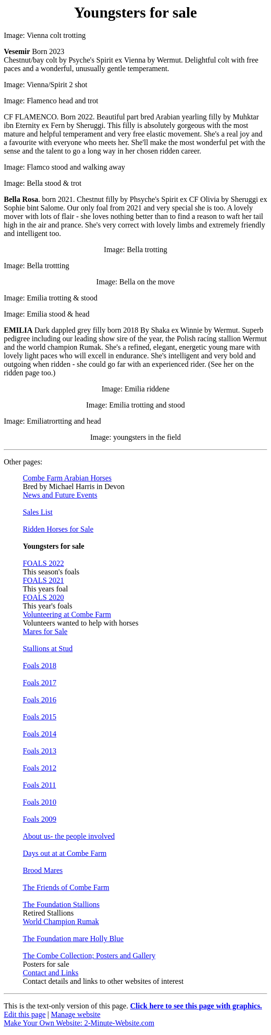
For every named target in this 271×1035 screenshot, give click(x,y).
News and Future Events (60, 495)
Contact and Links (50, 973)
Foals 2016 (39, 700)
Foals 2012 (39, 768)
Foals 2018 (39, 666)
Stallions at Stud (48, 649)
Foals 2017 (39, 683)
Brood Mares (43, 870)
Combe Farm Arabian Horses (67, 478)
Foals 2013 (39, 751)
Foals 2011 (39, 785)
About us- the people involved (69, 836)
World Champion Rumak (61, 921)
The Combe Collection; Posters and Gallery (89, 956)
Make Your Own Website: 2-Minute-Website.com (79, 1023)
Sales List (38, 512)
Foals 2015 (39, 717)
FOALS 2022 (43, 563)
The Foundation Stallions (61, 904)
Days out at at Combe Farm (64, 853)
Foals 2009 (39, 819)
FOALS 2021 (43, 580)
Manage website (75, 1014)
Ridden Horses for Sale (58, 529)
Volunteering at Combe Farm (67, 614)
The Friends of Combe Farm (66, 887)
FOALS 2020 (43, 597)
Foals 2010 (39, 802)
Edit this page (25, 1014)
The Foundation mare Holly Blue (73, 939)
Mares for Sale (45, 631)
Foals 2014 (39, 734)
